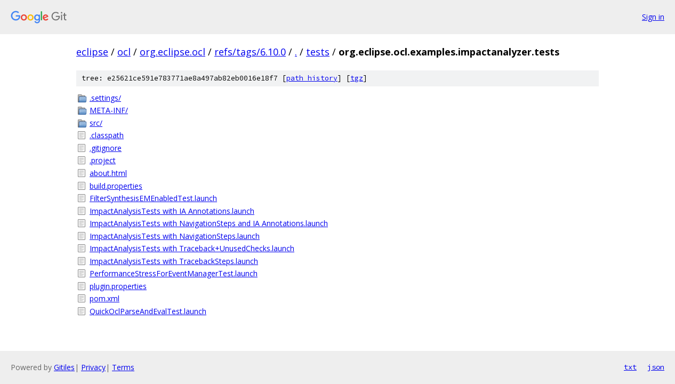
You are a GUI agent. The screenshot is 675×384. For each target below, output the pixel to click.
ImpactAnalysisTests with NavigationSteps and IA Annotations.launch (209, 223)
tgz (356, 78)
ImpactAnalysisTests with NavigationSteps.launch (175, 236)
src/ (96, 123)
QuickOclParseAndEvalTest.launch (148, 311)
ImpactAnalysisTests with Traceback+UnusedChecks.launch (192, 248)
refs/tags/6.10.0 (250, 51)
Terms (123, 367)
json (655, 367)
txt (630, 367)
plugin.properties (118, 286)
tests (318, 51)
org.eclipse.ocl (172, 51)
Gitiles (64, 367)
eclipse (92, 51)
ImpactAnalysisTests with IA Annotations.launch (172, 211)
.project (103, 160)
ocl (124, 51)
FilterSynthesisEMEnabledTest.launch (153, 198)
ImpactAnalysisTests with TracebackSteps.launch (174, 261)
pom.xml (104, 298)
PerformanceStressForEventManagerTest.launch (174, 273)
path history (312, 78)
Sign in (653, 17)
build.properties (116, 186)
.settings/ (105, 98)
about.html (108, 173)
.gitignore (106, 148)
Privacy (93, 367)
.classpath (107, 135)
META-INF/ (109, 110)
